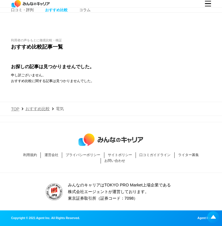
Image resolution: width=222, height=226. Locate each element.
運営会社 (51, 155)
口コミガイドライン (155, 155)
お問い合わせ (114, 161)
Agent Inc (204, 218)
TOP (15, 109)
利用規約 (30, 155)
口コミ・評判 (22, 21)
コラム (84, 21)
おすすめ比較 (56, 21)
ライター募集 (188, 155)
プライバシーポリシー (83, 155)
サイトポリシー (120, 155)
